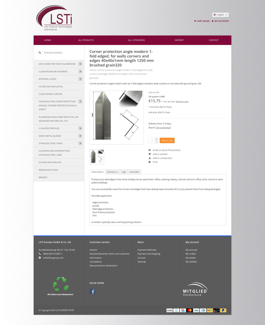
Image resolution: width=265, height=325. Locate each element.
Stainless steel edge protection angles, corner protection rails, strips (58, 105)
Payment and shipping (149, 253)
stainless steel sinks (51, 143)
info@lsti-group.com (53, 257)
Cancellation (96, 261)
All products (86, 40)
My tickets (191, 257)
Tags (123, 171)
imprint (179, 40)
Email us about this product (164, 150)
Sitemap (142, 261)
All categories (136, 40)
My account (220, 20)
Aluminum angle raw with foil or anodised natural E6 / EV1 (58, 118)
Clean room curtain (50, 93)
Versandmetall (163, 127)
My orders (191, 253)
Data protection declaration (103, 265)
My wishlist (191, 261)
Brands (43, 177)
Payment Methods (147, 249)
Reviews (112, 171)
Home (47, 40)
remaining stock (48, 169)
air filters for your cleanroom (57, 63)
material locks (47, 78)
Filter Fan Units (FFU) (51, 86)
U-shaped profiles (49, 128)
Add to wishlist (158, 154)
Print (153, 161)
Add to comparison (160, 158)
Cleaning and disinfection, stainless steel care (54, 152)
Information (97, 171)
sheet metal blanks (50, 135)
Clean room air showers (53, 71)
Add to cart (167, 140)
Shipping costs (182, 101)
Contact (214, 40)
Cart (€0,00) (202, 20)
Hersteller (134, 171)
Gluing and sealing (50, 162)
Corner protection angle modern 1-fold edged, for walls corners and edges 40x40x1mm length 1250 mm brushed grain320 (121, 73)
